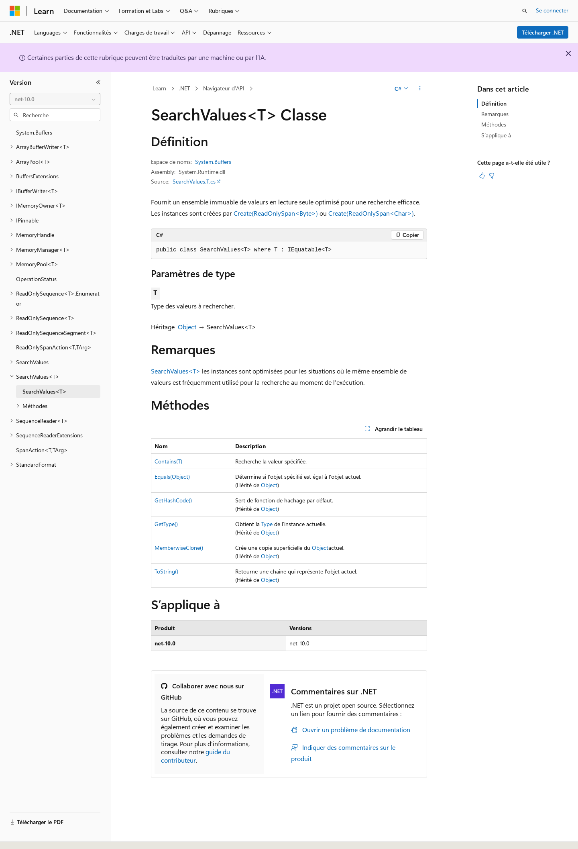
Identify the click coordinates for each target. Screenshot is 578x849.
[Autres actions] (420, 88)
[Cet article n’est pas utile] (492, 175)
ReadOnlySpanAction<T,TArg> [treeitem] (54, 347)
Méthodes (493, 124)
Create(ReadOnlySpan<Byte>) (276, 213)
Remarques (495, 114)
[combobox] (55, 99)
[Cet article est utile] (482, 175)
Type (267, 524)
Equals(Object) (172, 476)
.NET (184, 88)
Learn (159, 88)
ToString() (166, 571)
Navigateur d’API (223, 88)
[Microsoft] (15, 11)
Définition (494, 103)
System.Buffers (213, 161)
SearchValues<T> (175, 371)
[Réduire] (98, 82)
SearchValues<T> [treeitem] (44, 391)
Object (187, 326)
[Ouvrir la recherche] (525, 11)
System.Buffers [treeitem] (34, 132)
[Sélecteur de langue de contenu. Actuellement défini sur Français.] (28, 835)
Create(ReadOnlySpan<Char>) (371, 213)
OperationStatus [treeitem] (36, 279)
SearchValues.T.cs (194, 181)
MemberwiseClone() (179, 547)
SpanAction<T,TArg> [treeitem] (42, 450)
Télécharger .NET (543, 32)
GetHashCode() (173, 500)
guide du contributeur (195, 755)
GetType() (166, 524)
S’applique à (496, 135)
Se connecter (552, 10)
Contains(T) (168, 461)
